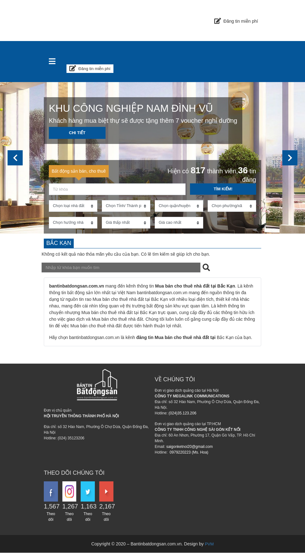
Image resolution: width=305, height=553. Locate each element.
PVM (209, 544)
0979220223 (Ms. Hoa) (188, 452)
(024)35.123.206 (182, 413)
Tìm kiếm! (223, 188)
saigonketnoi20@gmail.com (189, 447)
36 (243, 169)
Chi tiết (77, 132)
